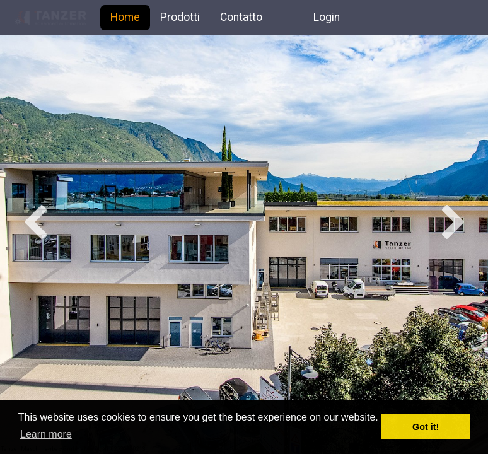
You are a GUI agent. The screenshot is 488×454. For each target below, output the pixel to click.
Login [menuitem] (326, 17)
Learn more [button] (46, 434)
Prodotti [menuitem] (180, 17)
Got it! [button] (425, 427)
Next (453, 224)
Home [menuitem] (125, 17)
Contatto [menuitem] (241, 17)
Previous (35, 224)
